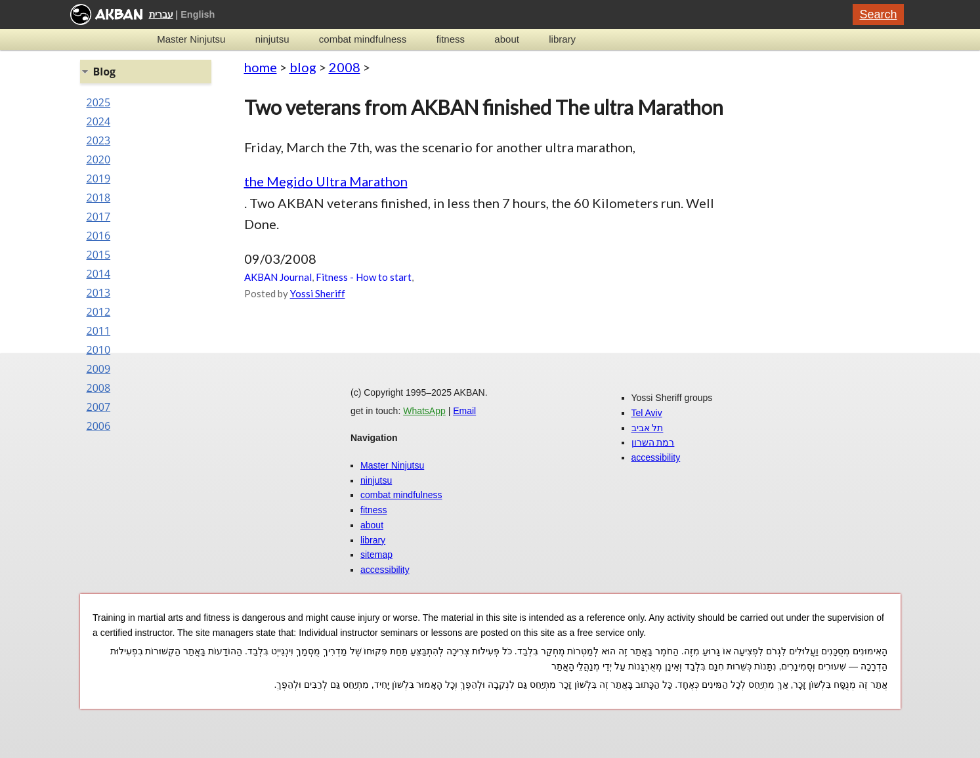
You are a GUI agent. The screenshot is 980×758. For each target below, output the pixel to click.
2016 (99, 235)
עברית (161, 14)
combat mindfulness (362, 39)
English (198, 14)
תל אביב (647, 428)
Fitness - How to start (364, 277)
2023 (99, 140)
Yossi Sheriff (317, 293)
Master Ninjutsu (191, 39)
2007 (99, 407)
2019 (99, 178)
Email (464, 411)
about (506, 39)
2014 (99, 273)
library (562, 39)
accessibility (385, 569)
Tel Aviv (646, 413)
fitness (451, 39)
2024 (99, 121)
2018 (99, 197)
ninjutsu (272, 39)
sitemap (376, 554)
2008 (344, 67)
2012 (99, 312)
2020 (99, 159)
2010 (99, 350)
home (260, 67)
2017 (99, 216)
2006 (99, 426)
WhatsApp (424, 411)
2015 (99, 254)
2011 (99, 331)
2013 (99, 292)
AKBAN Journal (278, 277)
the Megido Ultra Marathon (326, 181)
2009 (99, 369)
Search (878, 14)
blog (302, 67)
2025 (99, 102)
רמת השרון (653, 442)
